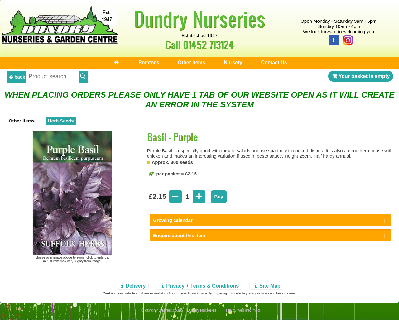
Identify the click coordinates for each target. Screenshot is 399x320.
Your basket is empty (360, 78)
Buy (218, 199)
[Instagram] (346, 39)
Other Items (190, 63)
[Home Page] (60, 42)
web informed (248, 313)
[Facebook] (332, 39)
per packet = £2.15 (176, 176)
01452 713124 (208, 44)
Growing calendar (173, 222)
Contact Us (288, 63)
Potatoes (139, 63)
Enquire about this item (179, 238)
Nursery (239, 63)
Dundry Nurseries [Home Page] (199, 18)
